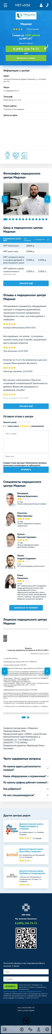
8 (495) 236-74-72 (47, 5)
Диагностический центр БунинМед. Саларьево (31, 850)
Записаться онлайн (26, 58)
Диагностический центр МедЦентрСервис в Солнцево (31, 826)
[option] (26, 199)
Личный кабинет (41, 5)
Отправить (26, 469)
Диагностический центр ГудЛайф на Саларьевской (32, 872)
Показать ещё (26, 283)
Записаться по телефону (26, 608)
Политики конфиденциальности (29, 991)
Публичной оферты (10, 991)
